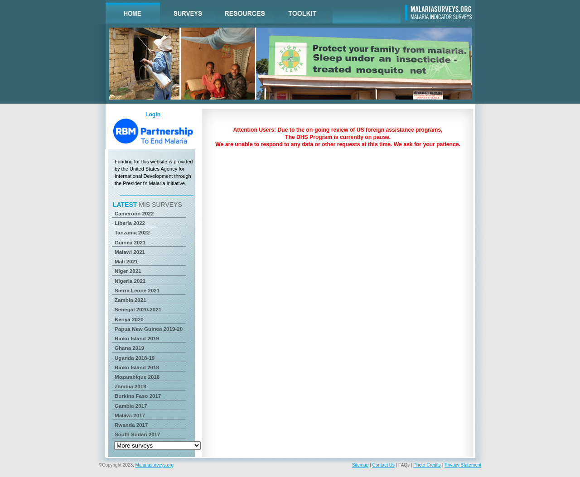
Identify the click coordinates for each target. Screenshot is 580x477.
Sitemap (360, 465)
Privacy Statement (463, 465)
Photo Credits (427, 465)
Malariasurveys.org (154, 465)
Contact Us (383, 465)
